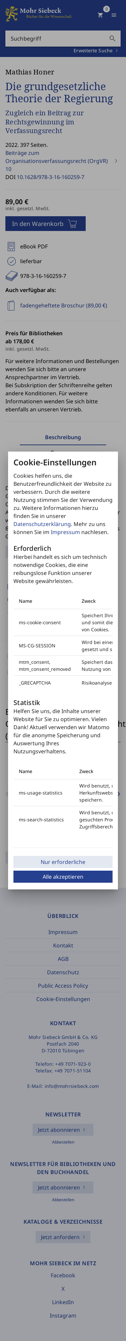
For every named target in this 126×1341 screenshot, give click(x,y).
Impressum (65, 532)
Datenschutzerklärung (42, 524)
